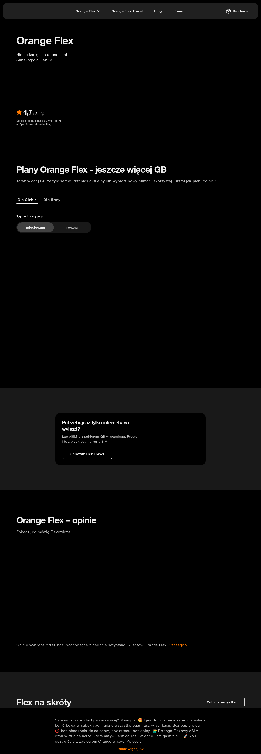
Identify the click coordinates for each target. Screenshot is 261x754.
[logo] (19, 10)
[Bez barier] (237, 11)
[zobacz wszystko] (222, 702)
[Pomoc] (179, 11)
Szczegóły (178, 645)
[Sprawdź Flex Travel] (87, 454)
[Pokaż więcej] (130, 749)
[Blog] (158, 11)
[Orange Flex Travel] (127, 11)
